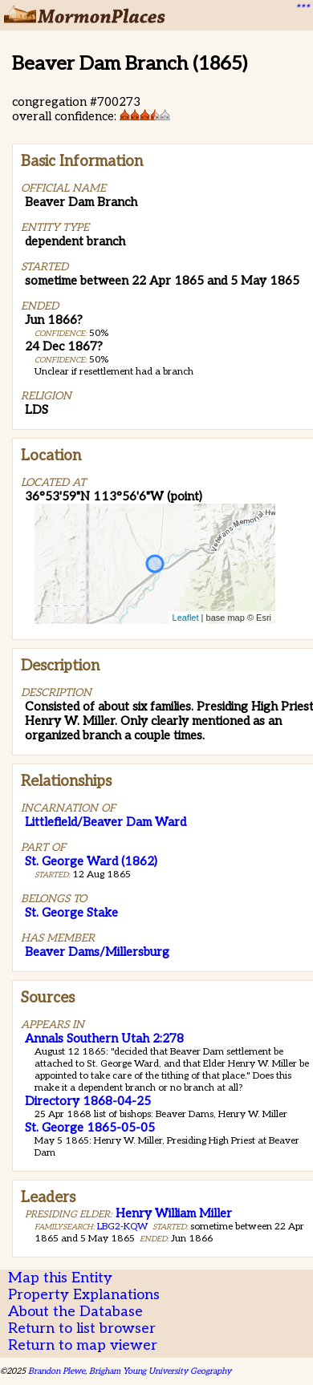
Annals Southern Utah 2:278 (104, 1038)
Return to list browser (82, 1328)
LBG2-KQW (122, 1227)
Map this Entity (60, 1278)
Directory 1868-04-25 (88, 1101)
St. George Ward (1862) (91, 861)
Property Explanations (84, 1294)
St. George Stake (71, 912)
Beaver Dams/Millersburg (97, 952)
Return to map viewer (82, 1345)
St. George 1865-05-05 (90, 1127)
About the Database (75, 1311)
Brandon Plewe (56, 1371)
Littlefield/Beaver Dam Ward (105, 822)
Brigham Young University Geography (160, 1371)
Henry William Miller (174, 1213)
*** (302, 9)
